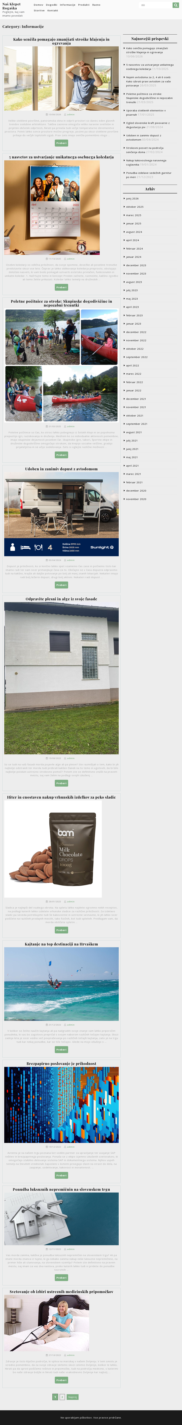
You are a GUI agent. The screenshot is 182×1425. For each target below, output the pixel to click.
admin (71, 114)
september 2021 (137, 423)
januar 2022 (133, 390)
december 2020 (136, 490)
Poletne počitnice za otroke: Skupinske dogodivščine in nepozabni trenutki (61, 303)
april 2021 (132, 465)
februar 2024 (134, 248)
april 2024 (132, 240)
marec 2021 (133, 473)
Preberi (62, 144)
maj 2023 (132, 298)
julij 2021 (132, 440)
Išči (176, 5)
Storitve (39, 10)
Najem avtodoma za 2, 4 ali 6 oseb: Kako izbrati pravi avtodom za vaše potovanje (148, 81)
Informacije (67, 4)
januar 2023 (133, 323)
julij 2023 (132, 290)
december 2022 (136, 332)
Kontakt (52, 10)
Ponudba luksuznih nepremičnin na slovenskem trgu (61, 1189)
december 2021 (136, 398)
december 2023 (136, 265)
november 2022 (136, 340)
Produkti (84, 4)
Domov (38, 4)
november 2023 (136, 273)
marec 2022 (133, 373)
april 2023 (132, 307)
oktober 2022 (135, 348)
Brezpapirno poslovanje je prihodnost (61, 1063)
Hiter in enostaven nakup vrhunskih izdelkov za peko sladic (61, 797)
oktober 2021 (135, 415)
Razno (96, 4)
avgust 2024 (134, 231)
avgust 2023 (134, 282)
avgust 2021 (134, 432)
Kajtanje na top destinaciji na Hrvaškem (61, 944)
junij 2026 (132, 198)
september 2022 (137, 357)
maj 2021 (132, 457)
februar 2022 (134, 382)
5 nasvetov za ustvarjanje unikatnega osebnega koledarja (61, 156)
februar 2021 (134, 482)
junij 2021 (132, 449)
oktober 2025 (135, 206)
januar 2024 (133, 256)
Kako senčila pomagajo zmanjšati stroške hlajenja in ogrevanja (61, 41)
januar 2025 (133, 223)
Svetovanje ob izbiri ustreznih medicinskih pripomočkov (61, 1291)
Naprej (72, 1397)
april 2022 (132, 365)
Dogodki (51, 4)
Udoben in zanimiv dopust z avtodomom (61, 468)
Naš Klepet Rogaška (11, 6)
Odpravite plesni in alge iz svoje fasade (61, 598)
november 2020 (136, 499)
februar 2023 (134, 315)
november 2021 (136, 407)
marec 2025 (133, 215)
